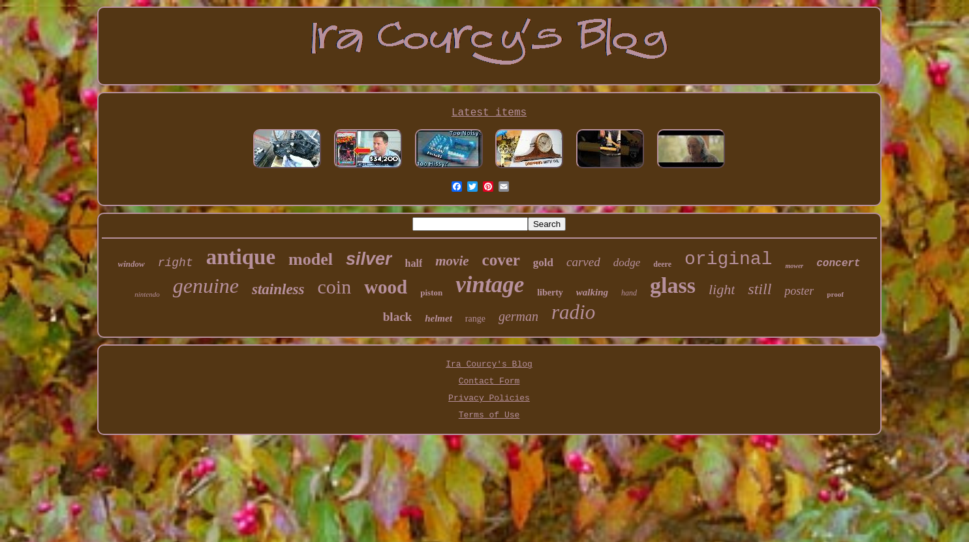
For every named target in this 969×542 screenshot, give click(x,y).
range (475, 319)
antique (240, 257)
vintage (489, 284)
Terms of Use (489, 415)
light (722, 289)
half (414, 263)
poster (799, 290)
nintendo (147, 294)
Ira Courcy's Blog (489, 364)
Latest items (489, 113)
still (759, 288)
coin (335, 286)
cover (501, 260)
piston (431, 292)
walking (592, 292)
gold (543, 262)
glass (673, 285)
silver (369, 259)
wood (385, 287)
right (175, 262)
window (131, 264)
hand (629, 292)
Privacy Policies (489, 398)
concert (838, 263)
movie (452, 261)
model (310, 259)
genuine (206, 285)
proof (835, 294)
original (728, 259)
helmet (438, 318)
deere (662, 264)
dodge (627, 262)
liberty (550, 292)
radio (573, 312)
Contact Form (489, 381)
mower (794, 265)
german (518, 316)
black (397, 317)
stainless (278, 289)
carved (583, 262)
